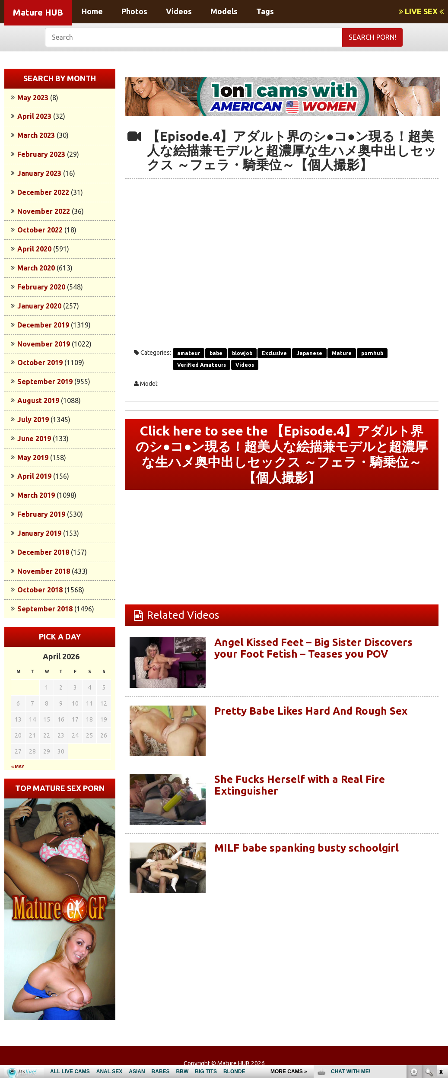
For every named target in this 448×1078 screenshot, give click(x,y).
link (440, 943)
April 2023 (34, 116)
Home (92, 11)
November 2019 (43, 344)
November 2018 (43, 571)
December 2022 (43, 192)
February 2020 (41, 287)
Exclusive (274, 353)
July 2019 (33, 419)
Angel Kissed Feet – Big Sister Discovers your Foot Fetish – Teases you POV (313, 647)
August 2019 (38, 400)
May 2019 (32, 457)
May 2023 (32, 98)
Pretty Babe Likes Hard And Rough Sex (310, 711)
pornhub (372, 353)
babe (216, 353)
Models (224, 11)
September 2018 (45, 609)
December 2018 (43, 552)
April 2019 (34, 476)
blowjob (242, 353)
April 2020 (34, 249)
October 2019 (40, 362)
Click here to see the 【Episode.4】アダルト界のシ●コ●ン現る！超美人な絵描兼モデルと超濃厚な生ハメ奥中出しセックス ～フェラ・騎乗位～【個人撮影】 (282, 454)
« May (17, 766)
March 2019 (36, 495)
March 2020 (36, 268)
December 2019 (43, 325)
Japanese (309, 353)
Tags (265, 11)
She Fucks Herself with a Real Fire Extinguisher (299, 784)
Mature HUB (38, 12)
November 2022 (43, 211)
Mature (342, 353)
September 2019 (45, 381)
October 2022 (40, 230)
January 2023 (39, 173)
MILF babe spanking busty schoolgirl (306, 848)
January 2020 (39, 306)
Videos (179, 11)
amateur (188, 353)
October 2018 (40, 590)
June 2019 (34, 438)
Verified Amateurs (201, 365)
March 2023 (36, 135)
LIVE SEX (421, 11)
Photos (134, 11)
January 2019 (39, 533)
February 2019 (41, 514)
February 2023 (41, 154)
